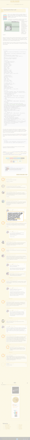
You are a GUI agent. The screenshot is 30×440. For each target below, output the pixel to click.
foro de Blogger (17, 218)
